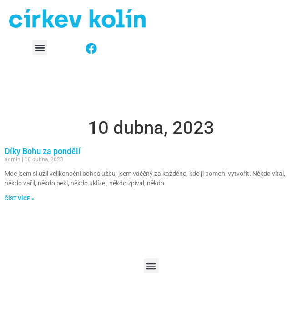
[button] (39, 47)
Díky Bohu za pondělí (43, 151)
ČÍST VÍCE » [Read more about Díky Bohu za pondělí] (19, 198)
